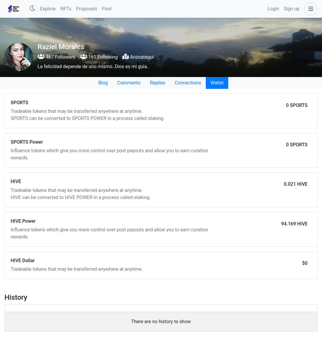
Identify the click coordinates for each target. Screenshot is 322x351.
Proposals (86, 9)
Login (273, 9)
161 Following (99, 57)
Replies (157, 83)
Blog (103, 83)
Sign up (292, 9)
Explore (48, 9)
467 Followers (56, 57)
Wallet (217, 83)
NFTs (65, 9)
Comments (128, 83)
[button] (309, 8)
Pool (106, 9)
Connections (188, 83)
